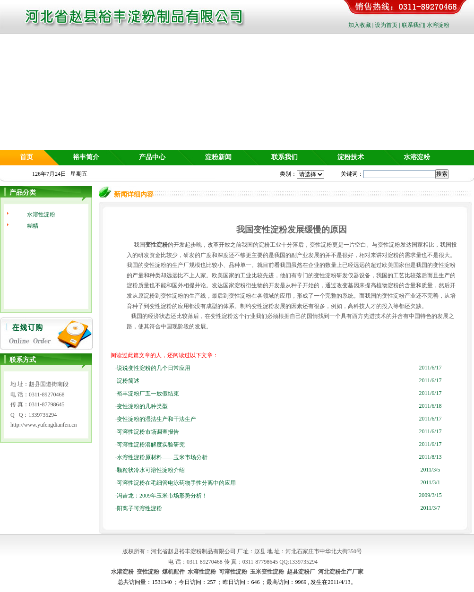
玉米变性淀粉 (267, 571)
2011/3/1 (430, 482)
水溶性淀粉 (41, 214)
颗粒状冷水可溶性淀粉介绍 (151, 470)
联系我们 (413, 25)
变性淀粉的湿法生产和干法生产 (156, 419)
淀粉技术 (350, 157)
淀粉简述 (128, 381)
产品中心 (152, 157)
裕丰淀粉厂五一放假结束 (148, 393)
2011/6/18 (430, 406)
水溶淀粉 (438, 25)
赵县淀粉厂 (301, 571)
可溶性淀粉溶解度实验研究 (151, 444)
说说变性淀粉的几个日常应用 (153, 368)
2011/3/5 (430, 469)
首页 (26, 157)
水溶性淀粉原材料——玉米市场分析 (162, 457)
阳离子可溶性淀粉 (139, 508)
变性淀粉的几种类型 (142, 406)
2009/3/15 (430, 495)
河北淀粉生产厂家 (340, 571)
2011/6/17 (430, 367)
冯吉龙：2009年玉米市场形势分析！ (162, 495)
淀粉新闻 (218, 157)
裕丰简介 (86, 157)
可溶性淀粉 (233, 571)
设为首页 (386, 25)
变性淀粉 (148, 571)
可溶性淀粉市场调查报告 (148, 432)
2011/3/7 (430, 508)
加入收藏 (359, 25)
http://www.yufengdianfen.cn (43, 424)
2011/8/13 (430, 457)
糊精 (32, 226)
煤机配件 (173, 571)
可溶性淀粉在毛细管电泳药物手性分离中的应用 (176, 483)
